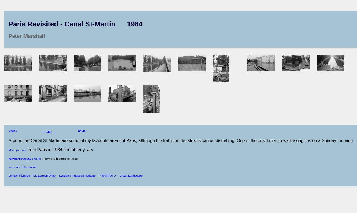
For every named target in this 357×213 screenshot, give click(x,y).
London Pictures (19, 175)
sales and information (23, 167)
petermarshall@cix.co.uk (25, 158)
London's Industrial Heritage (77, 175)
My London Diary (44, 175)
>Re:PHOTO (107, 175)
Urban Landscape (131, 175)
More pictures (17, 150)
